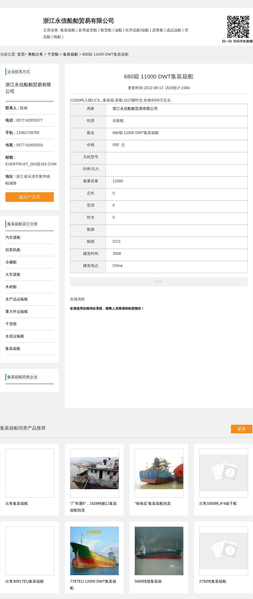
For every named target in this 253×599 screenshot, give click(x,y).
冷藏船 (11, 262)
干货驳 (11, 324)
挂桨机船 (12, 250)
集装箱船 (70, 54)
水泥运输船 (14, 336)
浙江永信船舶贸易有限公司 (135, 108)
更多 (241, 429)
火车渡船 (12, 274)
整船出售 (35, 54)
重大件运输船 (16, 311)
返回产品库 (29, 197)
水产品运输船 (16, 299)
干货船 (53, 54)
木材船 (11, 287)
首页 (21, 54)
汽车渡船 (12, 237)
